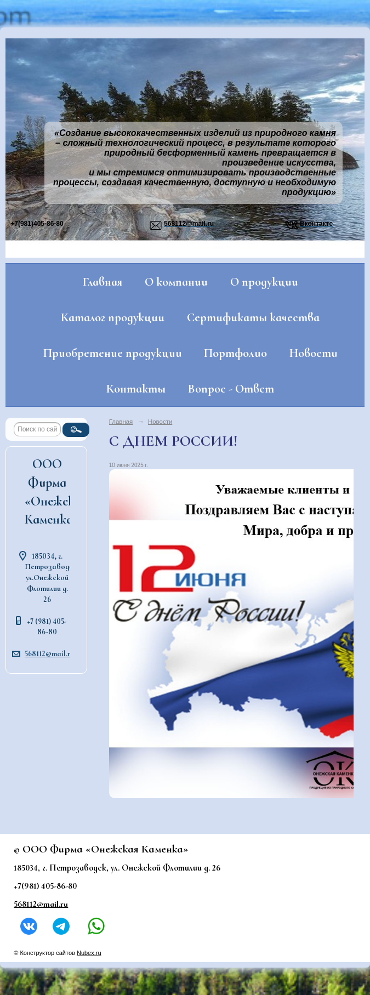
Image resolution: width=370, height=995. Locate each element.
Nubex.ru (89, 952)
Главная (102, 282)
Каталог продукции (112, 317)
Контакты (136, 389)
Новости (313, 353)
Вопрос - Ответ (231, 389)
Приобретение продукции (112, 353)
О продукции (264, 282)
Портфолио (235, 353)
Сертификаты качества (253, 317)
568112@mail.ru (50, 653)
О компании (176, 282)
